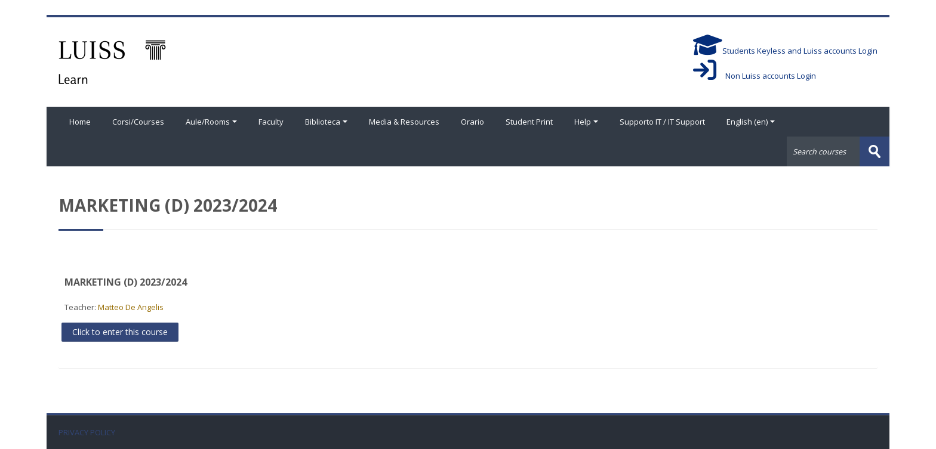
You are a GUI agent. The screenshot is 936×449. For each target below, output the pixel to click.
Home (80, 121)
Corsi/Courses (138, 121)
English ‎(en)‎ (750, 121)
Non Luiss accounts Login (754, 75)
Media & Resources (404, 121)
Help (586, 121)
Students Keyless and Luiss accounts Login (785, 50)
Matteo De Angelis (131, 307)
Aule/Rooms (211, 121)
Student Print (529, 121)
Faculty (271, 121)
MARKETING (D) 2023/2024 (125, 282)
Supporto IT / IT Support (662, 121)
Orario (472, 121)
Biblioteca (326, 121)
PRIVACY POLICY (87, 432)
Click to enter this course (120, 331)
